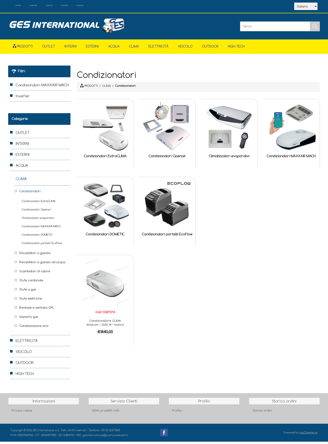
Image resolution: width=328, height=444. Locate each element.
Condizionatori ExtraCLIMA (105, 158)
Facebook (164, 435)
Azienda (42, 6)
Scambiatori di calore (34, 273)
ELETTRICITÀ (158, 48)
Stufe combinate (31, 282)
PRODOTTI (89, 88)
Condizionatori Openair (167, 158)
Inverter (23, 98)
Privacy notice (22, 413)
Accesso (107, 6)
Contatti (86, 6)
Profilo (176, 413)
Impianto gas (28, 319)
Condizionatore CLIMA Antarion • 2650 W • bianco (105, 325)
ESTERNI (92, 48)
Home (22, 6)
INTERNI (70, 48)
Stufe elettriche (30, 301)
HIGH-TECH (236, 48)
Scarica (64, 6)
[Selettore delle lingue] (306, 7)
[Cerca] (275, 29)
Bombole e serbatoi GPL (36, 310)
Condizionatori (30, 193)
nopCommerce (308, 435)
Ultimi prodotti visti (105, 413)
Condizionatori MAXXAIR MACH (291, 158)
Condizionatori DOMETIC (105, 236)
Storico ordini (262, 413)
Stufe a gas (27, 292)
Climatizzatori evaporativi (229, 158)
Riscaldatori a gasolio (35, 255)
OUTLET (48, 48)
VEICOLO (185, 48)
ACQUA (114, 48)
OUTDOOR (210, 48)
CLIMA (134, 48)
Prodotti (23, 48)
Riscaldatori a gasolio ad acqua (42, 264)
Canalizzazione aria (33, 328)
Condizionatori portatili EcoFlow (167, 236)
